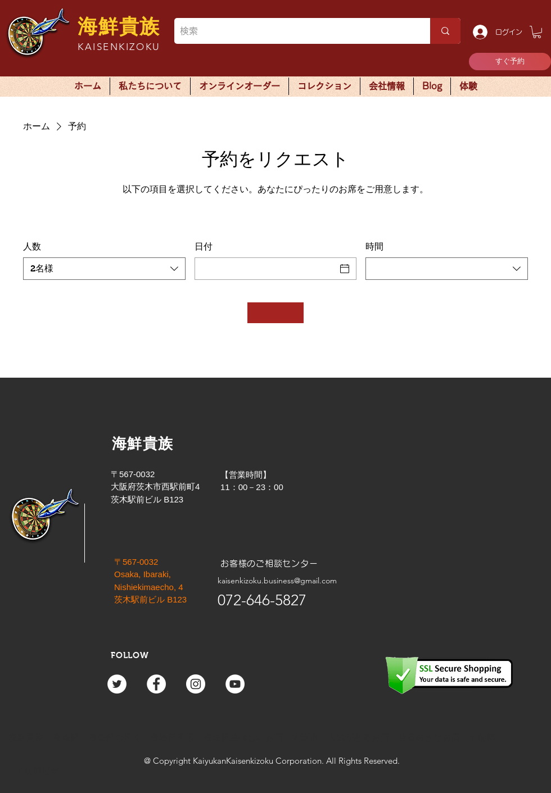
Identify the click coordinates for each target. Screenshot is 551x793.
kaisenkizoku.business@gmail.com (277, 581)
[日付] (265, 268)
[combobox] (104, 268)
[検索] (293, 31)
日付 (204, 246)
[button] (537, 32)
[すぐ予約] (510, 61)
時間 (374, 246)
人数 (32, 246)
